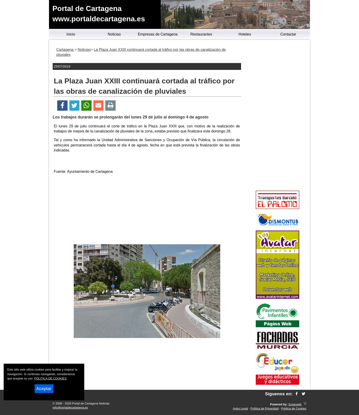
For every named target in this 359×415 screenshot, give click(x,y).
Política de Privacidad (264, 408)
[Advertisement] (147, 210)
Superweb (295, 404)
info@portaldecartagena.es (70, 407)
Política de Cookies (293, 408)
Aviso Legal (240, 408)
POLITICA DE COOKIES (50, 378)
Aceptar (44, 388)
